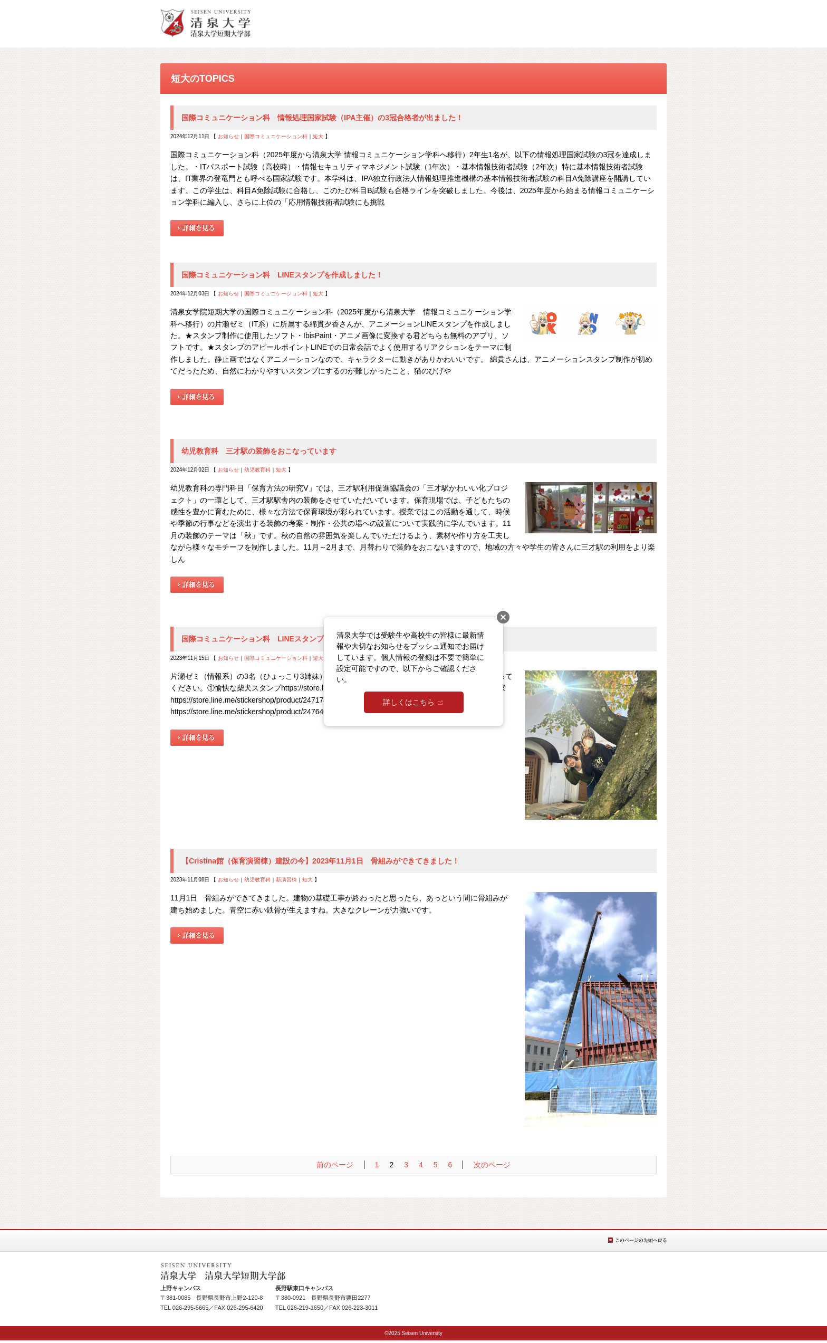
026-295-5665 (190, 1307)
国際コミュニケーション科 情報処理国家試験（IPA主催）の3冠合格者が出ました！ (322, 117)
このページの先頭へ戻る (637, 1240)
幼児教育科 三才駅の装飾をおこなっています (258, 451)
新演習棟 (286, 879)
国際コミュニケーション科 (275, 136)
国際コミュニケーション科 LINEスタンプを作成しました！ (282, 275)
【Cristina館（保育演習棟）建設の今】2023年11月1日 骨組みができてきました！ (320, 861)
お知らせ (228, 136)
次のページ (492, 1164)
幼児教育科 (257, 470)
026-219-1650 (305, 1307)
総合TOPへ (205, 23)
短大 (318, 136)
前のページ (334, 1164)
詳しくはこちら (409, 702)
